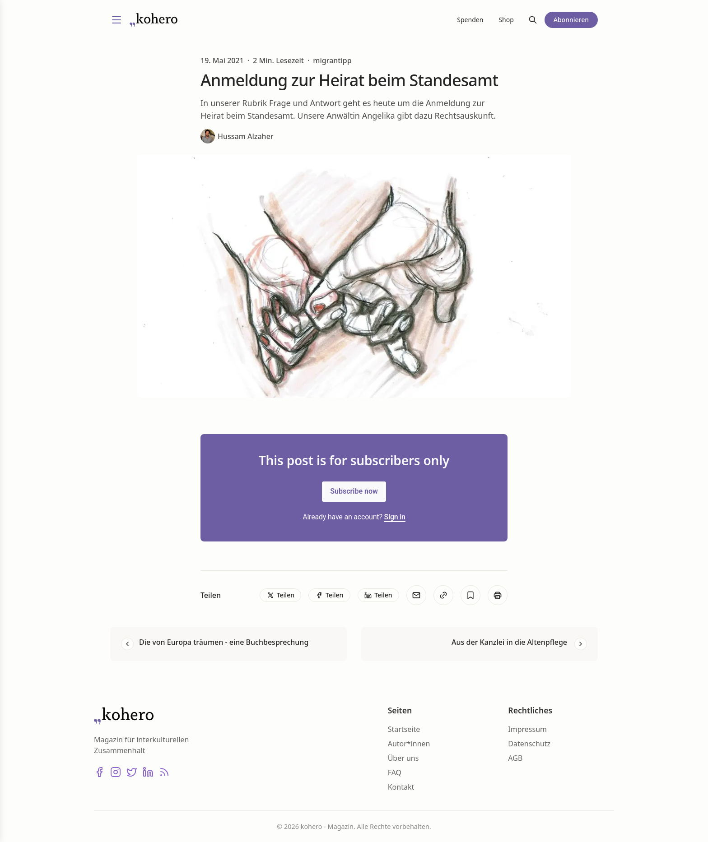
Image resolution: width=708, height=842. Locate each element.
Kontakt (401, 787)
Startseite (404, 729)
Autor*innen (409, 744)
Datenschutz (529, 744)
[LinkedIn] (148, 772)
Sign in (394, 517)
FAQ (394, 772)
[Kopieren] (443, 595)
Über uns (403, 758)
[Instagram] (115, 772)
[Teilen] (280, 595)
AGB (515, 758)
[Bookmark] (470, 595)
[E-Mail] (416, 595)
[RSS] (164, 772)
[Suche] (533, 20)
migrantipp (332, 60)
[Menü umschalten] (116, 20)
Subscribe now (354, 491)
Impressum (527, 729)
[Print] (498, 595)
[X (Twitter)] (131, 772)
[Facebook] (99, 772)
